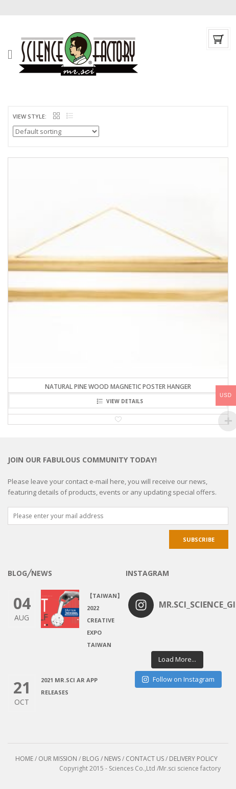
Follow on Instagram (178, 679)
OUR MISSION (57, 758)
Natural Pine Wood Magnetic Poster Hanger (118, 386)
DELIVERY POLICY (193, 758)
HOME (24, 758)
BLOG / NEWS (101, 758)
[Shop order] (56, 131)
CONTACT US (145, 758)
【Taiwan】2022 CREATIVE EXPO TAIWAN (105, 620)
